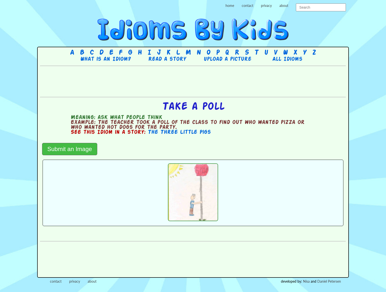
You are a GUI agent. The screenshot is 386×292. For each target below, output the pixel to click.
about (283, 5)
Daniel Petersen (329, 281)
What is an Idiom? (105, 59)
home (229, 5)
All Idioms (287, 59)
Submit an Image (69, 149)
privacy (266, 5)
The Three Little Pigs (179, 132)
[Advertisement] (193, 81)
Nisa (306, 281)
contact (247, 5)
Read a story (167, 59)
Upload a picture (227, 59)
